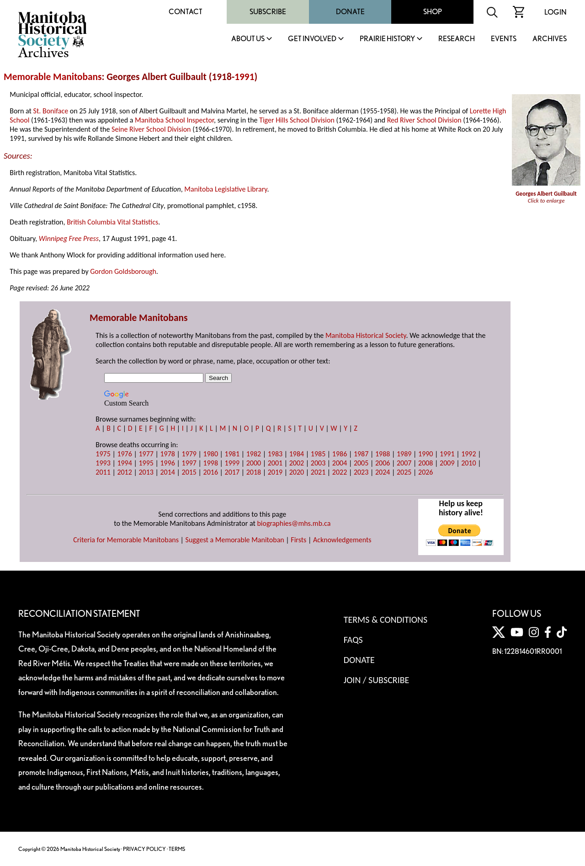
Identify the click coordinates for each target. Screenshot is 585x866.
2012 (124, 472)
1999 (232, 463)
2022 (339, 472)
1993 (103, 463)
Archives (549, 39)
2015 (189, 472)
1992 (468, 453)
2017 (232, 472)
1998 (210, 463)
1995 (145, 463)
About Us (248, 39)
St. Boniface (51, 111)
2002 (296, 463)
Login (555, 12)
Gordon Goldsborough (123, 271)
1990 (425, 453)
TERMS (177, 848)
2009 (447, 463)
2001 (275, 463)
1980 (210, 453)
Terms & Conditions (385, 619)
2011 (103, 472)
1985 (318, 453)
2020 (296, 472)
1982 (253, 453)
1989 (404, 453)
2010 (468, 463)
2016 (210, 472)
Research (456, 39)
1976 (124, 453)
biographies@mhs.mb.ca (293, 523)
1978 (167, 453)
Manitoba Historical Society (365, 335)
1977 (145, 453)
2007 (404, 463)
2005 (361, 463)
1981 (232, 453)
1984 (296, 453)
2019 (275, 472)
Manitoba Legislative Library (225, 189)
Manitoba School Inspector (174, 120)
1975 (103, 453)
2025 (404, 472)
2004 (339, 463)
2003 (318, 463)
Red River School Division (424, 120)
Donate (350, 11)
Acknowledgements (342, 539)
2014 (167, 472)
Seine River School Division (151, 129)
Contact (185, 11)
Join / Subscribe (377, 679)
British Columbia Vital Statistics (112, 222)
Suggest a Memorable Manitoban (235, 539)
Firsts (298, 539)
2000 (253, 463)
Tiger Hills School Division (297, 120)
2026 (425, 472)
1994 (124, 463)
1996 (167, 463)
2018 (253, 472)
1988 (382, 453)
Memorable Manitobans (53, 77)
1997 (189, 463)
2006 (382, 463)
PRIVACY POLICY (144, 848)
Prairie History (387, 39)
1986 (339, 453)
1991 (244, 77)
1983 (275, 453)
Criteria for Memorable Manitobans (126, 539)
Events (503, 39)
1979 (189, 453)
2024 (382, 472)
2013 (145, 472)
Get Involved (312, 39)
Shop (432, 11)
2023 (361, 472)
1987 (361, 453)
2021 (318, 472)
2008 (425, 463)
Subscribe (268, 11)
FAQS (353, 639)
